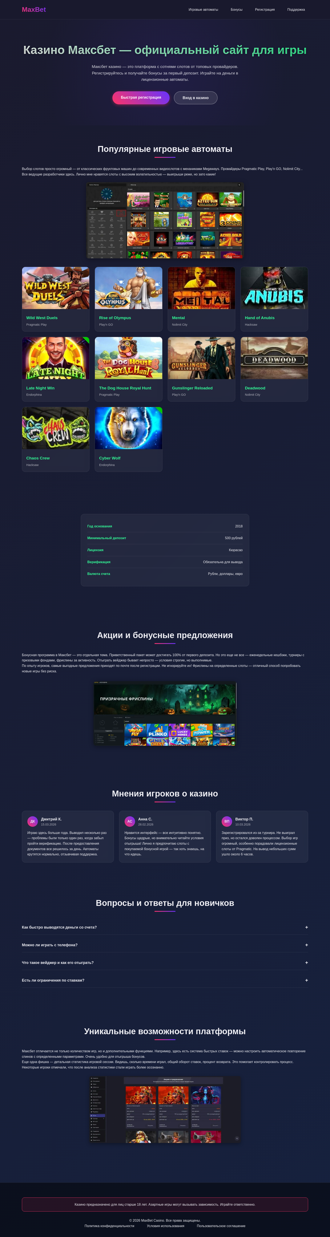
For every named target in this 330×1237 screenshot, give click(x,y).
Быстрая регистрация (141, 97)
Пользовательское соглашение (221, 1226)
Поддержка (296, 9)
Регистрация (265, 9)
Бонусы (236, 9)
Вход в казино (196, 98)
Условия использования (165, 1226)
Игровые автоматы (203, 9)
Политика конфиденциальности (109, 1226)
